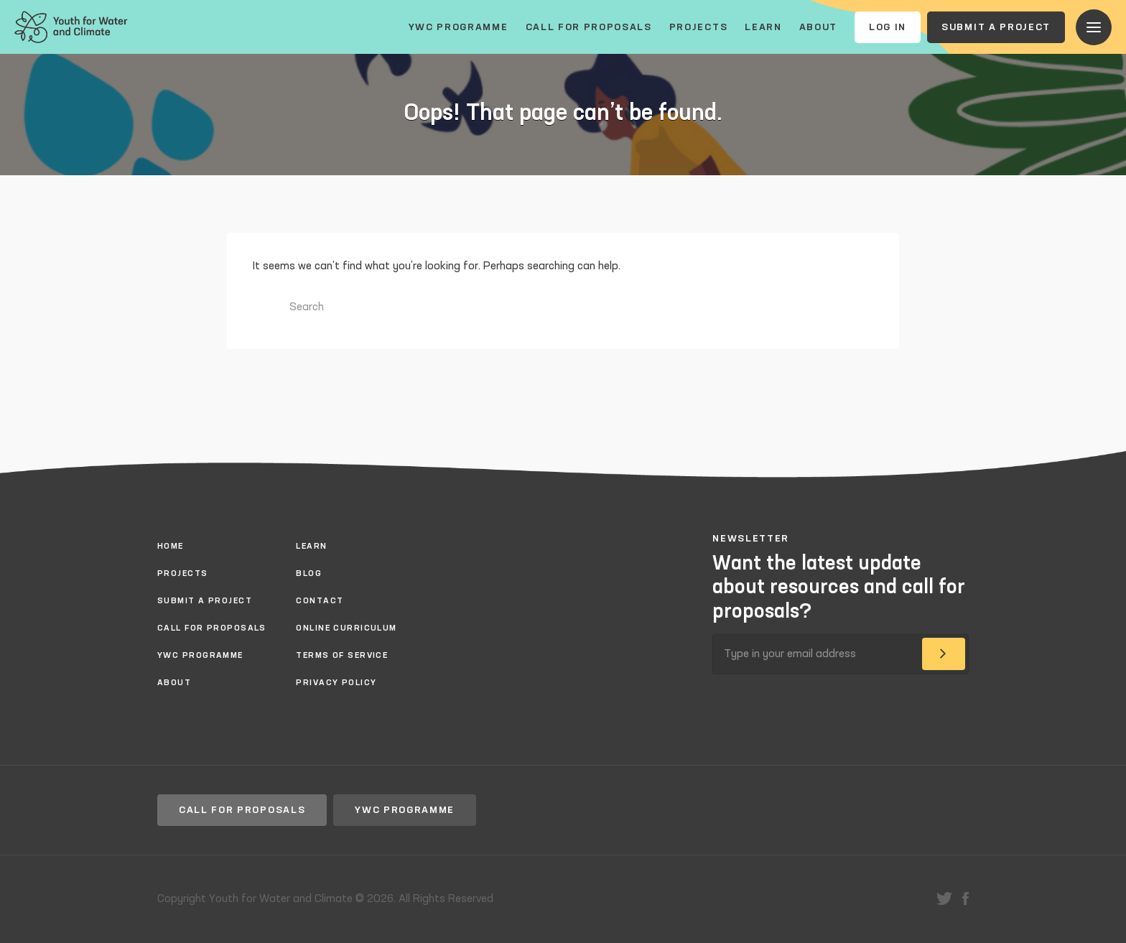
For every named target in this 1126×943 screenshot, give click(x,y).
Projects (698, 27)
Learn (763, 27)
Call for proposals (589, 27)
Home (170, 546)
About (818, 27)
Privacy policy (336, 683)
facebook (965, 898)
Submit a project (996, 27)
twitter (944, 898)
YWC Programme (458, 27)
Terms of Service (342, 655)
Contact (319, 601)
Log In (887, 27)
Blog (309, 574)
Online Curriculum (346, 628)
